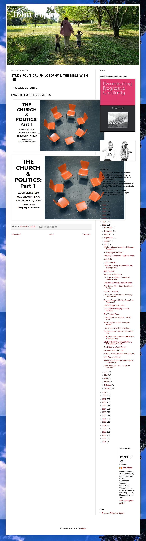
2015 (104, 406)
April (106, 378)
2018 (104, 396)
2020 (104, 225)
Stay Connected (110, 262)
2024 (104, 212)
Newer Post (16, 234)
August (107, 241)
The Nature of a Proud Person (115, 347)
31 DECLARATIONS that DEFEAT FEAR (119, 354)
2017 (104, 399)
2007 (104, 432)
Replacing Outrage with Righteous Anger (119, 256)
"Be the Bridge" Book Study (114, 305)
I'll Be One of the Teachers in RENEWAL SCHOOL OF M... (119, 338)
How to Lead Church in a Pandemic (117, 328)
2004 (104, 442)
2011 (104, 419)
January (107, 388)
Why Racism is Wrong (112, 357)
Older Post (87, 234)
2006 (104, 435)
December (108, 228)
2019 (104, 392)
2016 (104, 402)
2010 (104, 422)
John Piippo (35, 14)
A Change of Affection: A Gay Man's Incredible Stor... (117, 279)
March (107, 382)
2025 (104, 208)
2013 (104, 412)
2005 (104, 439)
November (108, 231)
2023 (104, 215)
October (107, 234)
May (106, 375)
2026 (104, 205)
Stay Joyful (108, 259)
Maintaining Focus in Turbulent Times (118, 283)
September (108, 238)
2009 (104, 425)
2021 (104, 222)
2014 (104, 409)
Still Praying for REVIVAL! (113, 253)
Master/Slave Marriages (113, 274)
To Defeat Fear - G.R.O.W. (114, 351)
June (106, 372)
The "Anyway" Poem (111, 314)
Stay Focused (109, 271)
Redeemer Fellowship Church (113, 513)
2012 (104, 416)
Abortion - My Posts (111, 292)
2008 (104, 429)
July (106, 244)
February (107, 385)
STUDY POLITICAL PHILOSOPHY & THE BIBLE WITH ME (118, 343)
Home (51, 234)
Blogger (83, 528)
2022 (104, 218)
